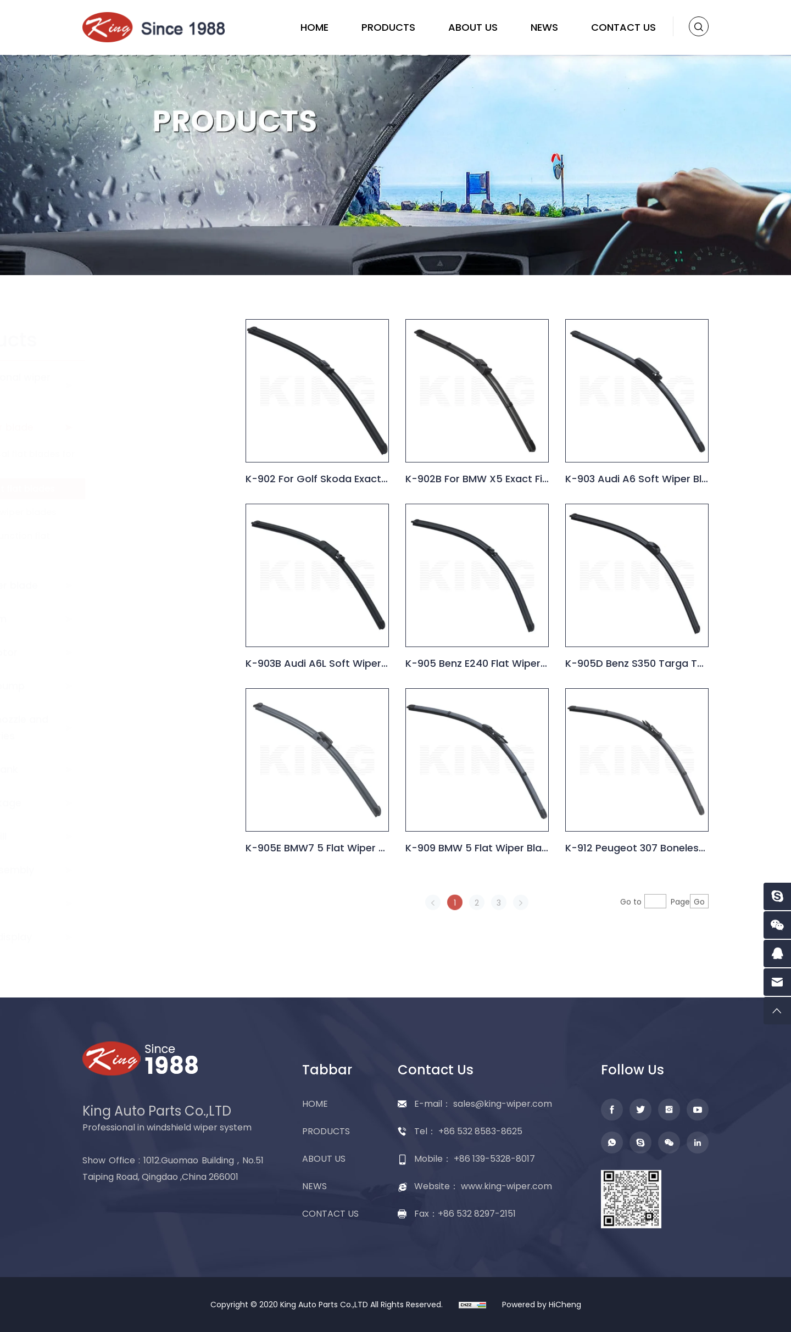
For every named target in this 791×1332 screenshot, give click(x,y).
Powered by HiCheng (541, 1304)
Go (704, 918)
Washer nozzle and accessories (144, 727)
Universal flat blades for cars (164, 459)
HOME (314, 27)
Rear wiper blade (138, 585)
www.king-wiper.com (506, 1186)
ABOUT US (473, 27)
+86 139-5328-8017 (494, 1158)
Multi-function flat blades (151, 541)
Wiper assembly (136, 870)
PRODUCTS (388, 27)
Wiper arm (123, 619)
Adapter (117, 903)
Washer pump (132, 686)
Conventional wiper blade (145, 385)
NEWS (544, 27)
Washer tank (128, 769)
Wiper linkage (130, 803)
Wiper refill (123, 836)
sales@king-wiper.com (502, 1103)
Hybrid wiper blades (155, 512)
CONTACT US (623, 27)
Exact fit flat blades (154, 488)
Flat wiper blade (136, 427)
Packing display (135, 937)
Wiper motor (128, 652)
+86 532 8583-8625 (480, 1131)
